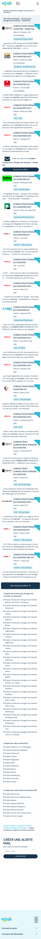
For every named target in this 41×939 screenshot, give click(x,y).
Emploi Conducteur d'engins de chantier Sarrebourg (21, 710)
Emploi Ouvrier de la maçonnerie (18, 813)
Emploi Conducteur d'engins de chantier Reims (21, 670)
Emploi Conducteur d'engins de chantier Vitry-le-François (21, 733)
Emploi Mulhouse (12, 766)
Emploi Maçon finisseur (14, 810)
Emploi (13, 826)
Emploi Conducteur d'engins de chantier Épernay (21, 618)
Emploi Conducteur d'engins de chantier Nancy (21, 664)
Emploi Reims (10, 772)
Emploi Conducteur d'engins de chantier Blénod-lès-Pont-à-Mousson (21, 601)
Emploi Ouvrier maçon (14, 816)
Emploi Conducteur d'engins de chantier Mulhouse (21, 658)
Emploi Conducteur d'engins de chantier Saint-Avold (21, 698)
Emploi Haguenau (12, 759)
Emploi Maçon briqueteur (15, 806)
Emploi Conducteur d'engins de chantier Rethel (21, 675)
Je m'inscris (20, 856)
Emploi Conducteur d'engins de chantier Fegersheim (21, 629)
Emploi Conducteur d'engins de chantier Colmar (21, 612)
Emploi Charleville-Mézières (16, 750)
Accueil (6, 826)
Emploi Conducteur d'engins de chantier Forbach (21, 635)
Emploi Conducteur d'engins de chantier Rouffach (21, 693)
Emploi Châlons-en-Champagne (18, 747)
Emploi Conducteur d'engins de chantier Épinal (21, 624)
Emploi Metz (10, 763)
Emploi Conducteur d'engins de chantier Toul (21, 727)
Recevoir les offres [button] (20, 169)
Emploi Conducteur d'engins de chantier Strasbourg (21, 721)
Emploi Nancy (10, 769)
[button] (37, 3)
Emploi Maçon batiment (14, 803)
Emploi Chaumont (12, 753)
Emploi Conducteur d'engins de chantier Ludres (21, 647)
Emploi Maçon (10, 800)
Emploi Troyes (10, 781)
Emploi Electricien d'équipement (18, 797)
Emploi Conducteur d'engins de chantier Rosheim (21, 687)
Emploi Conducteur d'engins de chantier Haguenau (21, 641)
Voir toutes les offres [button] (20, 585)
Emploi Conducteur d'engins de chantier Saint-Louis (21, 704)
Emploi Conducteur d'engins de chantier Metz (21, 652)
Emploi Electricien (12, 794)
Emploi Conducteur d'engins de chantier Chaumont (21, 606)
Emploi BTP (21, 826)
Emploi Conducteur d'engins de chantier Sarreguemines (21, 716)
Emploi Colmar (11, 756)
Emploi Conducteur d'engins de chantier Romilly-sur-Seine (21, 681)
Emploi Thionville (12, 778)
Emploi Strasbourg (12, 775)
